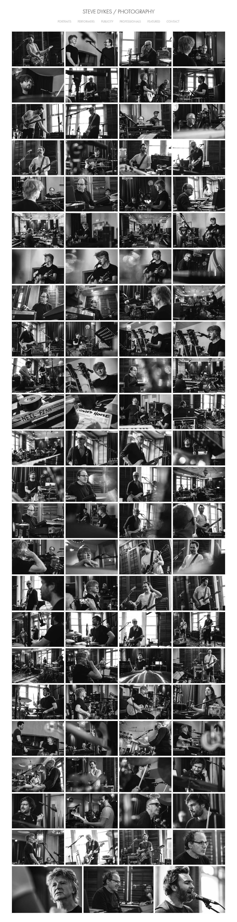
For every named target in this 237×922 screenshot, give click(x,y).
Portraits (64, 21)
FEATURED (153, 21)
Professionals (130, 21)
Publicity (107, 21)
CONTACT (173, 21)
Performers (86, 21)
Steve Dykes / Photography (118, 11)
